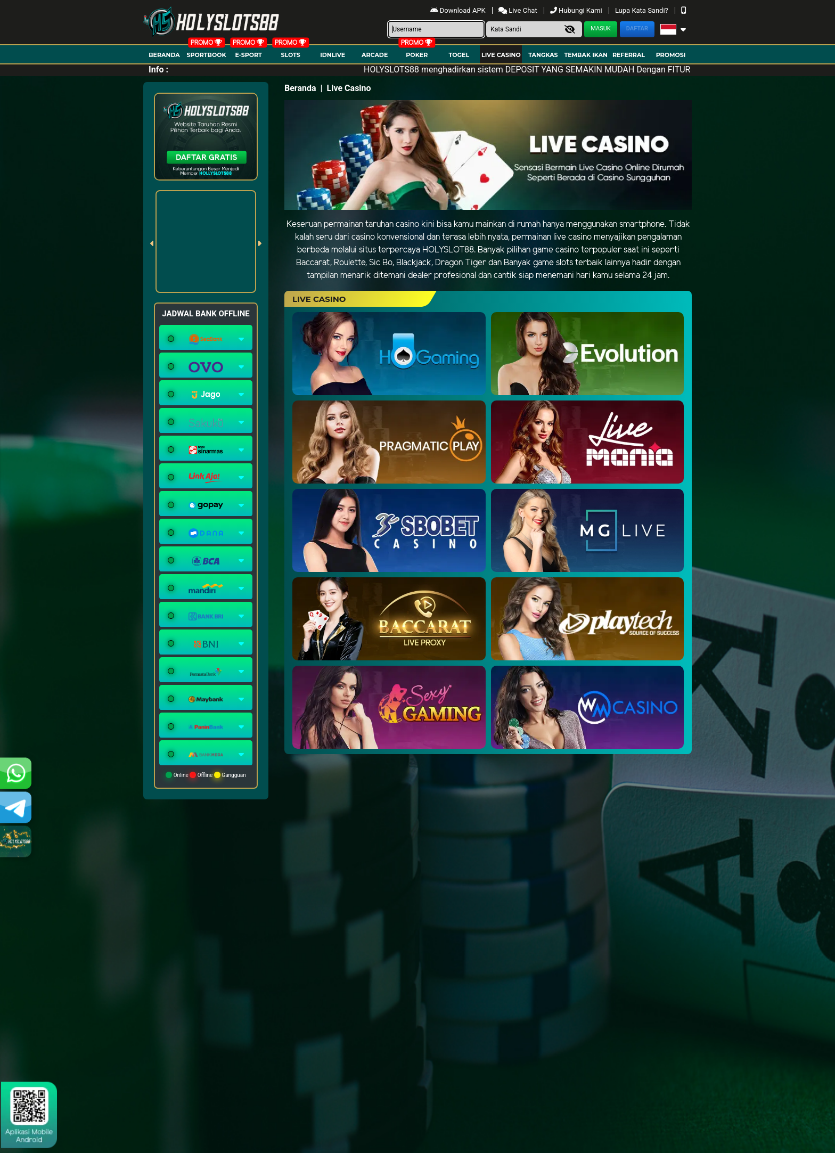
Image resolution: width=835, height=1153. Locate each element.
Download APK (458, 10)
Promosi (671, 55)
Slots (290, 55)
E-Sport (248, 55)
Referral (628, 55)
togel (459, 55)
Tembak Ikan (586, 55)
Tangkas (543, 55)
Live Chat (518, 10)
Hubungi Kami (577, 10)
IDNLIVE (332, 55)
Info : (158, 69)
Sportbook (206, 55)
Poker (417, 55)
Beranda (164, 55)
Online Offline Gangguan (206, 775)
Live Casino (501, 55)
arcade (375, 55)
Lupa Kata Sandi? (642, 10)
